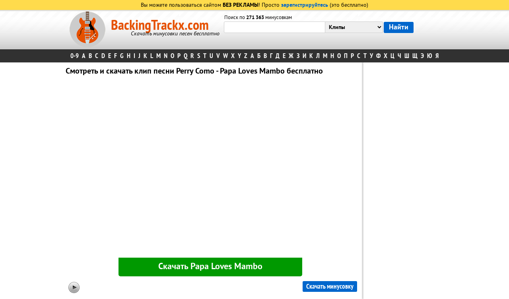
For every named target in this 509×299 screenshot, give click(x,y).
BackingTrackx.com (160, 25)
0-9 (74, 56)
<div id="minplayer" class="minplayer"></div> (210, 168)
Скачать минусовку (330, 286)
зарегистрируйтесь (304, 5)
